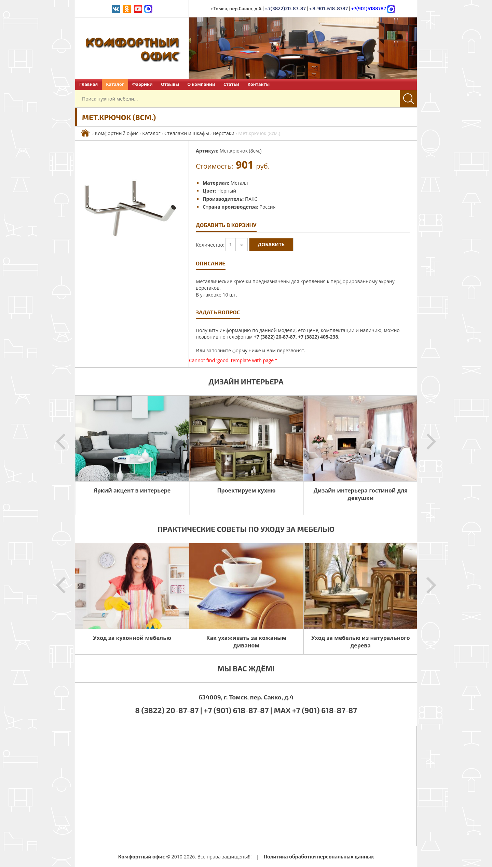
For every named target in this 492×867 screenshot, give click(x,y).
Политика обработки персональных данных (319, 856)
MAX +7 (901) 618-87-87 (315, 710)
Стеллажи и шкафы (186, 133)
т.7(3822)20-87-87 (285, 8)
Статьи (231, 84)
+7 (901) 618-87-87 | (238, 710)
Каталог (115, 84)
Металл (239, 183)
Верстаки (223, 133)
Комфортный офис (116, 133)
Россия (267, 206)
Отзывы (170, 84)
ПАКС (251, 199)
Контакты (258, 84)
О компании (201, 84)
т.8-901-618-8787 (328, 8)
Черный (226, 190)
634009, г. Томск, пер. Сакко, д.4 (246, 697)
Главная (88, 84)
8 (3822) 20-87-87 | (169, 710)
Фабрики (142, 84)
